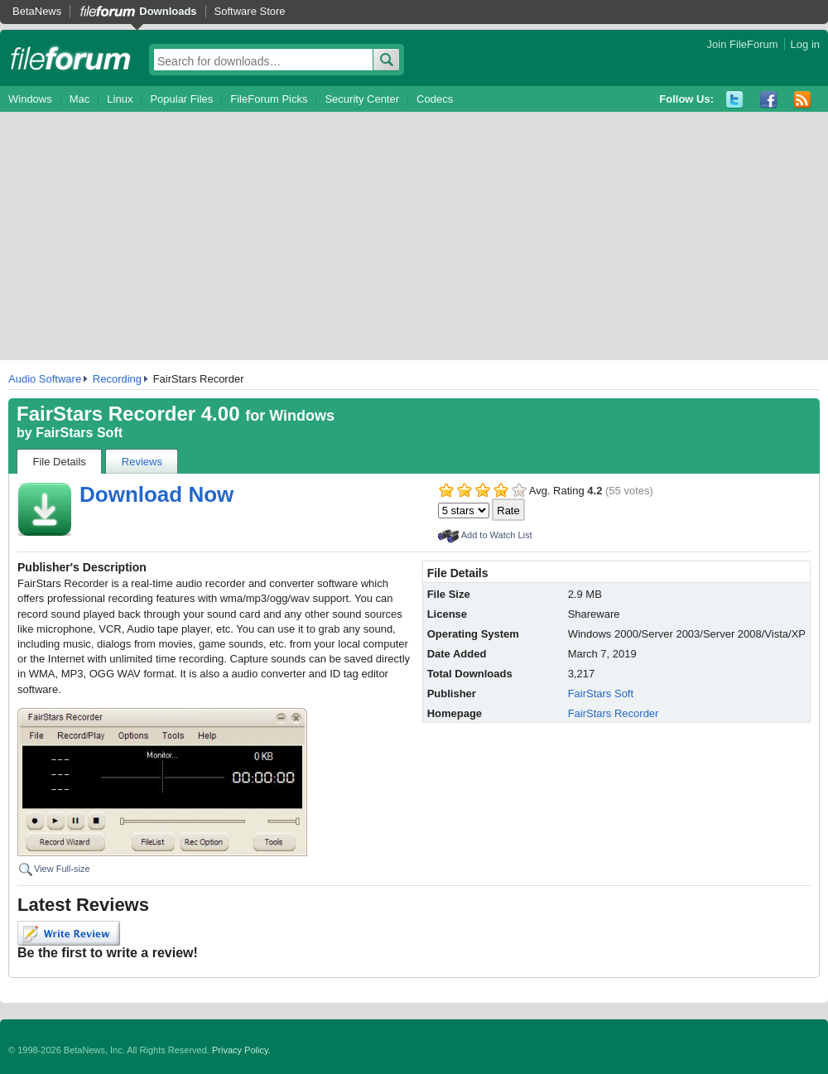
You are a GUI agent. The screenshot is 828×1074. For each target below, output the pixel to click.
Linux (119, 99)
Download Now (156, 494)
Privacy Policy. (241, 1050)
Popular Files (181, 99)
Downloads (167, 11)
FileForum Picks (268, 99)
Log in (805, 44)
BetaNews (36, 11)
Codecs (434, 99)
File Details (59, 461)
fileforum (70, 58)
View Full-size (62, 869)
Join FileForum (742, 44)
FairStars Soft (79, 433)
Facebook (768, 99)
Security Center (362, 99)
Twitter (735, 99)
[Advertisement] (414, 236)
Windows (30, 99)
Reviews (142, 461)
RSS (802, 99)
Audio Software (44, 379)
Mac (80, 99)
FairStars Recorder (613, 713)
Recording (117, 379)
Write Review (68, 933)
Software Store (250, 11)
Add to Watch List (496, 535)
